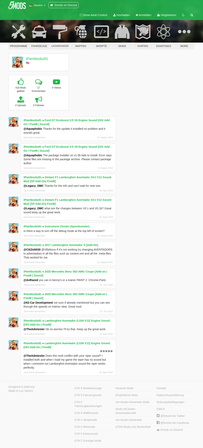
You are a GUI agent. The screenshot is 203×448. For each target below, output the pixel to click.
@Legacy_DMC (34, 185)
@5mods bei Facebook (173, 423)
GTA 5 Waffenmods (86, 413)
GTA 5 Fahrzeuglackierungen (88, 404)
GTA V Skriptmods (86, 419)
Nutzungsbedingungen (170, 402)
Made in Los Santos (21, 390)
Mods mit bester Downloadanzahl (126, 411)
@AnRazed (31, 280)
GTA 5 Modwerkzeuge (88, 388)
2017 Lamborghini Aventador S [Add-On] (71, 245)
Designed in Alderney (22, 386)
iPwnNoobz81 (37, 59)
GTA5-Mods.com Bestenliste (133, 426)
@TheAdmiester (34, 329)
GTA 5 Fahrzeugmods (88, 395)
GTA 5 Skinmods (85, 426)
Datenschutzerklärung (170, 395)
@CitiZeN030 (32, 249)
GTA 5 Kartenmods (86, 433)
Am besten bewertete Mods (132, 402)
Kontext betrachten (34, 137)
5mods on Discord (170, 430)
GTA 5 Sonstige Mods (88, 440)
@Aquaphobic (33, 128)
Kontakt (161, 388)
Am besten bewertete (129, 419)
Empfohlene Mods (127, 395)
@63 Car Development (38, 302)
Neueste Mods (124, 388)
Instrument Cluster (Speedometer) (67, 226)
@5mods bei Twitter (171, 416)
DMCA (161, 409)
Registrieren (166, 15)
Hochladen (121, 15)
